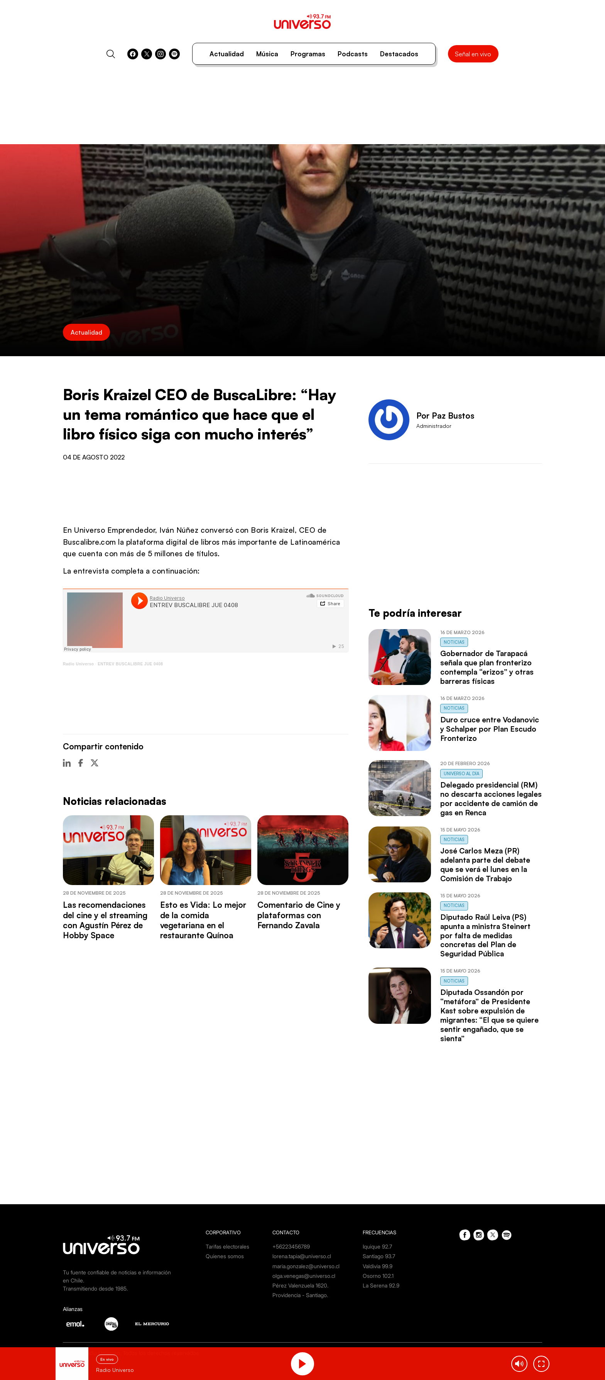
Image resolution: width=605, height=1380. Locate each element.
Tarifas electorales (227, 1246)
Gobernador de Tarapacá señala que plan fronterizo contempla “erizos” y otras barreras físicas (487, 667)
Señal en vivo (473, 54)
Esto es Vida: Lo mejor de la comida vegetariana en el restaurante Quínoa (203, 920)
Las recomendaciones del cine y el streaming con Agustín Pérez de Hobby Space (105, 920)
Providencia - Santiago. (300, 1295)
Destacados (399, 54)
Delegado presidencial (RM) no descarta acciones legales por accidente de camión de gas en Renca (491, 798)
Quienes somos (225, 1256)
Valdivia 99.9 (377, 1266)
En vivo (107, 1359)
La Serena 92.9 (381, 1285)
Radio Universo (78, 664)
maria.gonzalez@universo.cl (306, 1266)
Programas (308, 54)
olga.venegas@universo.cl (303, 1275)
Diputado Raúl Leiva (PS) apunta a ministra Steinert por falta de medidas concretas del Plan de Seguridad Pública (485, 935)
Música (267, 54)
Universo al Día (461, 773)
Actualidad (227, 54)
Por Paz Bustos (445, 416)
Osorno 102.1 (378, 1275)
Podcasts (353, 54)
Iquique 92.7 (377, 1246)
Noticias (454, 642)
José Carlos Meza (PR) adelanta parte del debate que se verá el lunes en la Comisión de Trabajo (485, 864)
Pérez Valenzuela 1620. (300, 1285)
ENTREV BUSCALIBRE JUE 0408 (130, 664)
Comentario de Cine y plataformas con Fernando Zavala (298, 915)
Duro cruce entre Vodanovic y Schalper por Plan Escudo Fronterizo (489, 729)
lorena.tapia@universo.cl (301, 1256)
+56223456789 (291, 1246)
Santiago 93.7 (379, 1256)
